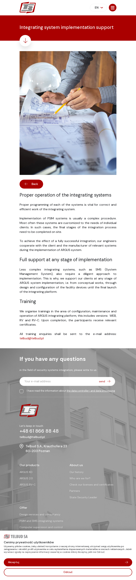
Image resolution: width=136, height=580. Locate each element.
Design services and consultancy (40, 514)
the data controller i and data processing (91, 390)
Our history (77, 472)
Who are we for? (80, 478)
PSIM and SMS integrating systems (41, 521)
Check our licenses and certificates (91, 484)
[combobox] (98, 7)
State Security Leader (83, 497)
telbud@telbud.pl (32, 339)
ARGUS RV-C (28, 484)
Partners (75, 491)
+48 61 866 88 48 (39, 431)
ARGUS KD (26, 472)
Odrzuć (68, 572)
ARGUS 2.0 (26, 478)
